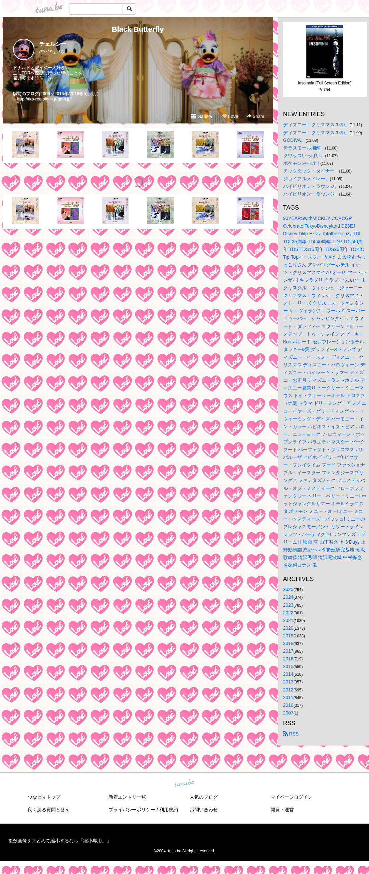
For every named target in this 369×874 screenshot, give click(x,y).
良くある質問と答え (49, 809)
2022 (288, 612)
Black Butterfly (138, 29)
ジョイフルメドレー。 (306, 178)
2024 (288, 597)
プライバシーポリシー (132, 809)
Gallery (201, 116)
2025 (288, 589)
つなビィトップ (44, 797)
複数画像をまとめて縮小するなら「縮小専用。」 (59, 840)
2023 (288, 605)
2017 (288, 651)
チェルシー (52, 44)
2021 (288, 620)
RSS (291, 734)
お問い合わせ (204, 809)
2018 (288, 643)
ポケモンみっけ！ (302, 163)
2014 (288, 674)
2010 (288, 705)
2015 (288, 666)
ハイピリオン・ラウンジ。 (311, 186)
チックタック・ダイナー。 (311, 171)
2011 (288, 697)
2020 (288, 628)
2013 (288, 681)
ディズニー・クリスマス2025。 (316, 124)
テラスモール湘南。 (304, 148)
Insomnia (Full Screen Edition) (325, 83)
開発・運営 (282, 809)
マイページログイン (291, 797)
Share (255, 116)
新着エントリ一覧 (127, 797)
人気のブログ (204, 797)
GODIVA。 (294, 140)
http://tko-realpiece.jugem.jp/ (44, 98)
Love (230, 116)
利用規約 (168, 809)
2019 (288, 635)
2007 (288, 712)
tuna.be (184, 783)
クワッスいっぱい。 (304, 155)
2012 (288, 689)
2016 (288, 658)
